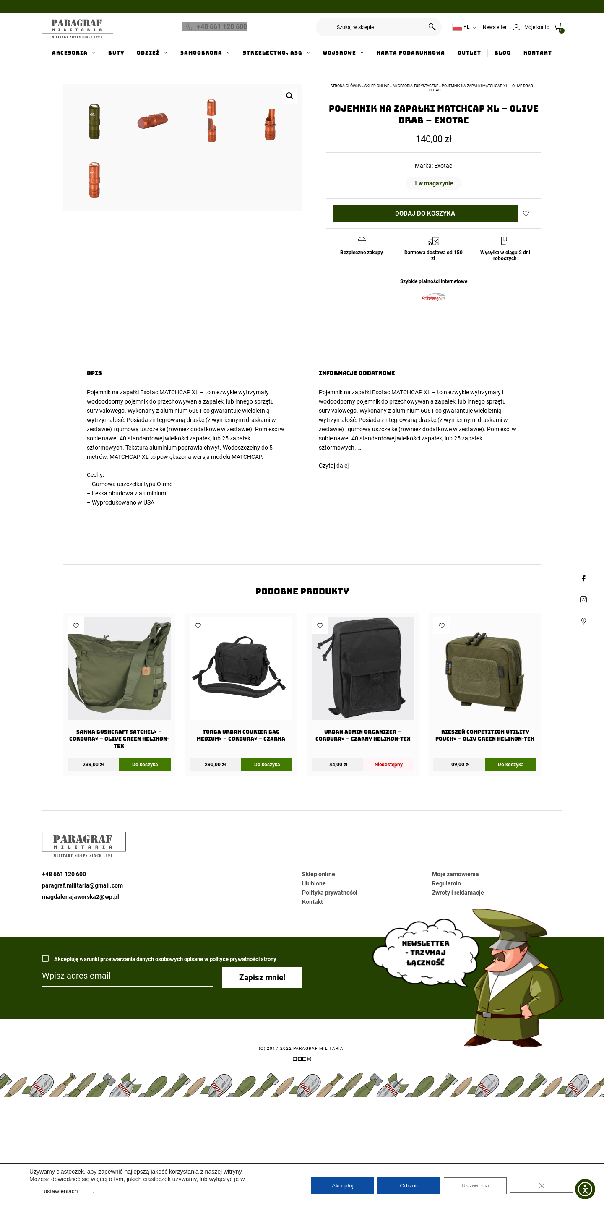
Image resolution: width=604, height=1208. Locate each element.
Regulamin (446, 1009)
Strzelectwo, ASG (272, 52)
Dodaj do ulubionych (526, 213)
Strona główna (346, 86)
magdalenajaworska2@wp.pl (80, 1023)
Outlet (469, 52)
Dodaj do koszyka (425, 213)
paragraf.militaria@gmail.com (82, 1011)
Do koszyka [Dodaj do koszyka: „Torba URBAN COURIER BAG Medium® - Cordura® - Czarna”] (267, 891)
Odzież (148, 52)
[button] (289, 96)
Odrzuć (408, 1185)
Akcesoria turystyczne (415, 86)
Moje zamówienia (455, 1000)
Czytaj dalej (334, 591)
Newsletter (495, 27)
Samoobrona (201, 52)
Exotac (443, 165)
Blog (503, 52)
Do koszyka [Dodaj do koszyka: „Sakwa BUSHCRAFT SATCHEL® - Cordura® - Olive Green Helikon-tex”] (145, 891)
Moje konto (536, 27)
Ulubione (314, 1009)
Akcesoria (70, 52)
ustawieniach (61, 1191)
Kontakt (537, 52)
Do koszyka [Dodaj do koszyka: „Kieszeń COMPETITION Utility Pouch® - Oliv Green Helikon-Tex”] (510, 891)
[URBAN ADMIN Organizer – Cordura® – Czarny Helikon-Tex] (363, 808)
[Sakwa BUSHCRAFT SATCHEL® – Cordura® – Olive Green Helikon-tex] (119, 812)
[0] (556, 26)
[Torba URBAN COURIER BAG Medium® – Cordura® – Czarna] (241, 808)
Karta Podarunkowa (411, 52)
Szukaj (432, 27)
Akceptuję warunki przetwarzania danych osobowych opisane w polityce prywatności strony (159, 1084)
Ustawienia (475, 1185)
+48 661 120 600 (222, 27)
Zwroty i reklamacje (458, 1018)
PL (460, 27)
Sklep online (376, 86)
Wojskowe (339, 52)
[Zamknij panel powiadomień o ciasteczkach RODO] (541, 1185)
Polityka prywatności (329, 1018)
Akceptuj (342, 1185)
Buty (116, 52)
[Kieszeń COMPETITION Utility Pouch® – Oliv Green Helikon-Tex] (484, 808)
